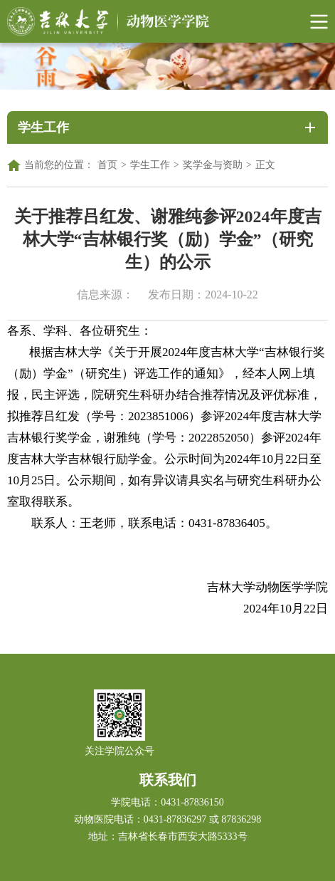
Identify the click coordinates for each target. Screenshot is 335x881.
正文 (265, 165)
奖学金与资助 (213, 165)
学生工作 (150, 165)
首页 (107, 165)
